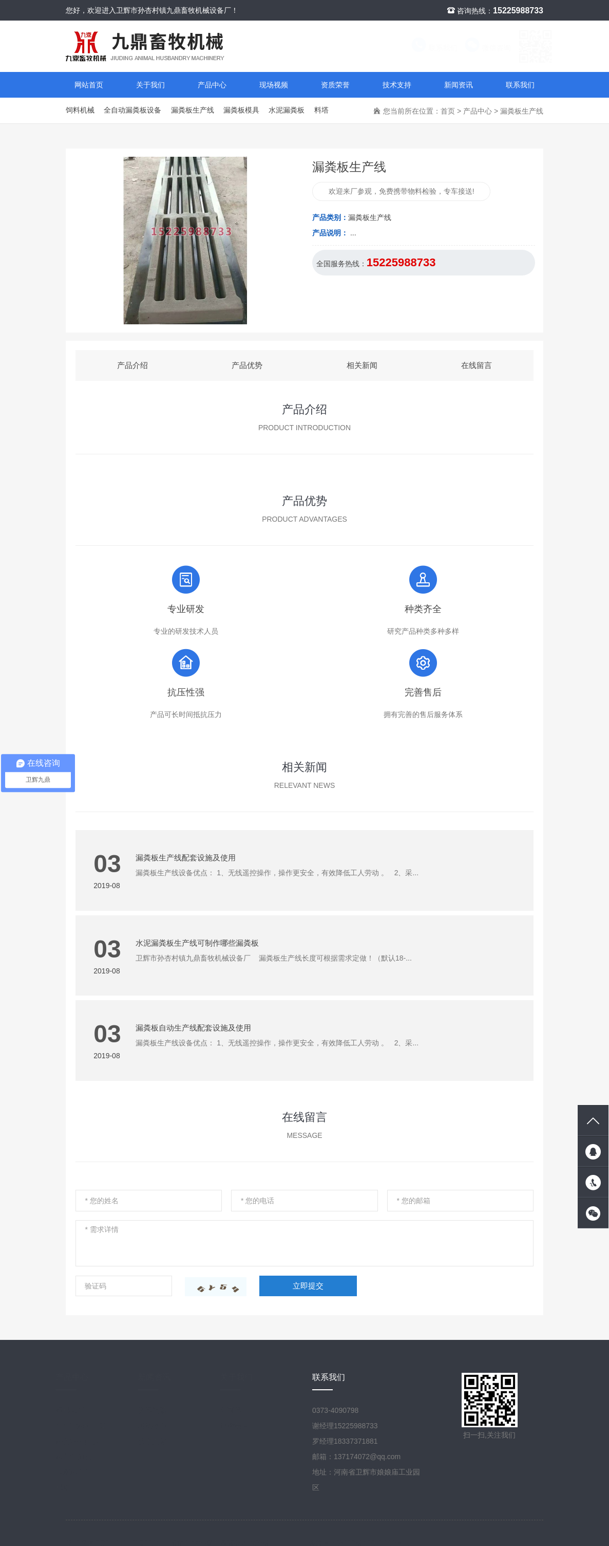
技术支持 (397, 85)
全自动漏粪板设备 (132, 110)
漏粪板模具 (241, 110)
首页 (448, 111)
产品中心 (212, 85)
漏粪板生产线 (192, 110)
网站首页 (88, 85)
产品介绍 (132, 365)
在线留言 (476, 365)
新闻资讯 (458, 85)
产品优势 (247, 365)
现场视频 (273, 85)
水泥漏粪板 (286, 110)
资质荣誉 (335, 85)
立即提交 (308, 1285)
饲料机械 (80, 110)
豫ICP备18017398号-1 (373, 1533)
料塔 (321, 110)
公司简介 (244, 1410)
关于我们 (150, 85)
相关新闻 (362, 365)
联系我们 (424, 48)
